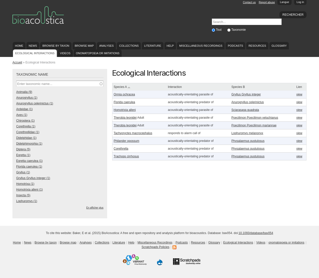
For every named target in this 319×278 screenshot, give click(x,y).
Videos (65, 53)
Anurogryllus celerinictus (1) (34, 103)
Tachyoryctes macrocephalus (133, 133)
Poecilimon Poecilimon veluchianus (255, 117)
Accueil (17, 62)
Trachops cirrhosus (126, 156)
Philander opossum (126, 141)
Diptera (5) (23, 149)
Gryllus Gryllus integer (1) (33, 178)
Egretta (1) (23, 155)
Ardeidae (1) (24, 109)
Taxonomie (238, 29)
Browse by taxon (55, 45)
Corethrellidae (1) (27, 132)
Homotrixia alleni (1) (29, 189)
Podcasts (235, 45)
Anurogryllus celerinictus (248, 102)
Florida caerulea (124, 102)
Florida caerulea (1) (29, 166)
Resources (257, 45)
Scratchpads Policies (155, 247)
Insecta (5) (23, 195)
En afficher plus (94, 207)
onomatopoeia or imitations (97, 53)
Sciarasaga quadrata (245, 110)
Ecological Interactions (35, 53)
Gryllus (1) (23, 172)
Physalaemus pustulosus (248, 141)
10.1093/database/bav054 (256, 233)
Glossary (279, 45)
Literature (152, 45)
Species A (122, 87)
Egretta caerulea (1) (29, 161)
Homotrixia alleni (125, 110)
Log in (300, 1)
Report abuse (267, 2)
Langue (284, 1)
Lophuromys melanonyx (247, 133)
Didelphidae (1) (26, 138)
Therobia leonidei (125, 117)
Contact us (249, 2)
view (299, 94)
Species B (238, 87)
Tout (219, 29)
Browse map (84, 45)
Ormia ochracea (124, 94)
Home (19, 45)
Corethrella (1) (25, 126)
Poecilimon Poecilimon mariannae (254, 125)
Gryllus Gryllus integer (246, 94)
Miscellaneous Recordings (200, 45)
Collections (129, 45)
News (33, 45)
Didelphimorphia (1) (29, 143)
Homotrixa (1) (25, 184)
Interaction (175, 87)
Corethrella (121, 148)
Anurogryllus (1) (26, 97)
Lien (299, 87)
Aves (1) (21, 115)
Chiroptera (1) (25, 120)
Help (170, 45)
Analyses (106, 45)
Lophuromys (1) (26, 201)
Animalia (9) (24, 92)
